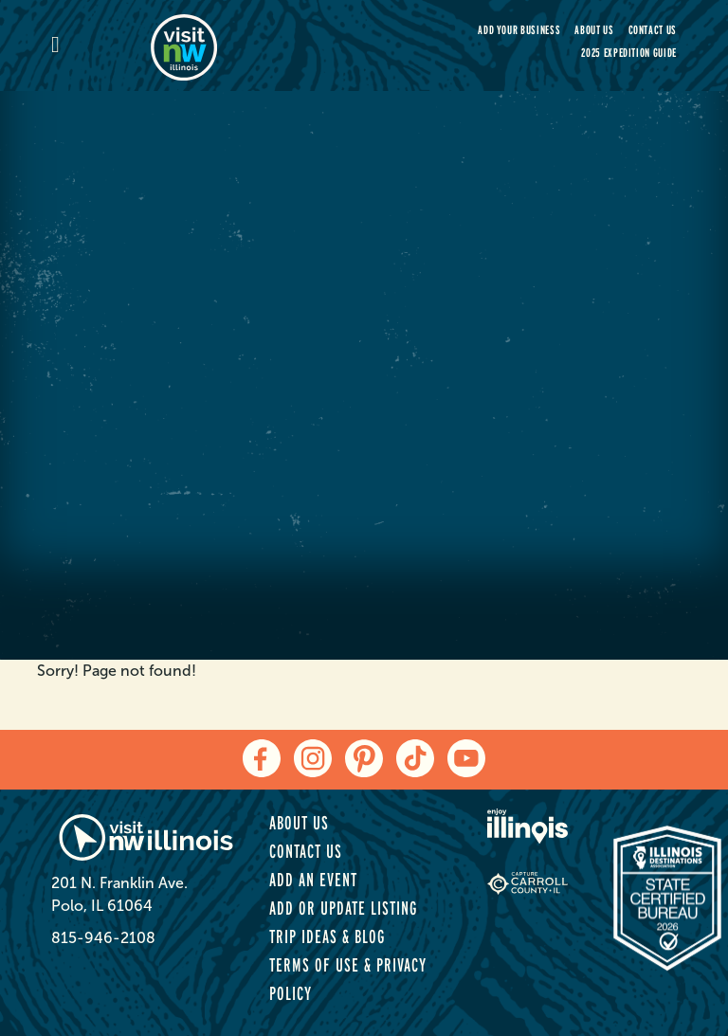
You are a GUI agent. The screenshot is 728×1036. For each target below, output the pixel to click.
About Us (593, 30)
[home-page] (250, 45)
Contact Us (653, 30)
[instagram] (313, 758)
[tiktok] (415, 758)
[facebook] (262, 758)
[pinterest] (364, 758)
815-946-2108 (103, 938)
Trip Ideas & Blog (327, 936)
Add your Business (519, 30)
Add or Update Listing (343, 908)
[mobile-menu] (101, 46)
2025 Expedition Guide (629, 52)
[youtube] (466, 758)
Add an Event (313, 879)
